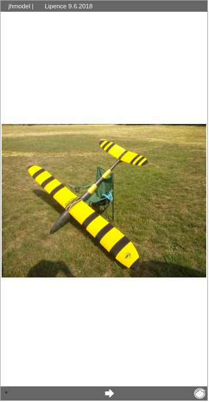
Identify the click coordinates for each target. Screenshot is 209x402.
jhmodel (19, 6)
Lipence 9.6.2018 (69, 6)
